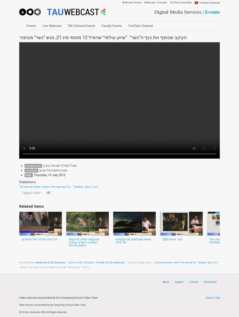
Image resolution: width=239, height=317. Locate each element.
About (165, 281)
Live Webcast (51, 26)
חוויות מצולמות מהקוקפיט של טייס (133, 240)
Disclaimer (210, 281)
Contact (193, 281)
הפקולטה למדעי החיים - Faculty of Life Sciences (96, 262)
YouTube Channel (140, 26)
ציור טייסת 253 (172, 239)
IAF (48, 193)
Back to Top (213, 297)
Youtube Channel (209, 2)
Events (31, 26)
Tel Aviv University (181, 2)
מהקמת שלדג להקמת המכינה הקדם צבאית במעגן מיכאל (84, 242)
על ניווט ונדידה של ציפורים (39, 239)
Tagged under (31, 193)
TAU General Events (81, 26)
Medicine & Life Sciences (51, 262)
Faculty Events (112, 26)
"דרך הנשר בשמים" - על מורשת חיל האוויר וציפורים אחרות (173, 262)
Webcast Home (131, 2)
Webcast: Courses (155, 2)
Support (179, 281)
